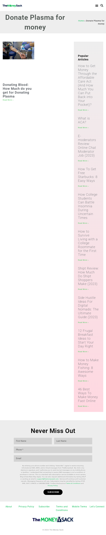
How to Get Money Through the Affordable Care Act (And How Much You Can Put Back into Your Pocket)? (87, 85)
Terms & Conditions (73, 483)
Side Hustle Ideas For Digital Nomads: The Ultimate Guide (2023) (88, 307)
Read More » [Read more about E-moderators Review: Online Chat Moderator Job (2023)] (83, 161)
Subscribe (44, 506)
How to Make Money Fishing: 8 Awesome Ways (88, 368)
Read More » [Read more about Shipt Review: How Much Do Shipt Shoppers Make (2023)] (83, 289)
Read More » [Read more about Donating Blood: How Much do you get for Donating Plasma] (8, 100)
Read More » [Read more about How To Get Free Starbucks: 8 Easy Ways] (83, 186)
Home (81, 21)
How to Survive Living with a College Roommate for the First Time (88, 243)
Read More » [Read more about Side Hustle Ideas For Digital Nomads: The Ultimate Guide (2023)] (83, 322)
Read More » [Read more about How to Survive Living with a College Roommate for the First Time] (83, 260)
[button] (96, 5)
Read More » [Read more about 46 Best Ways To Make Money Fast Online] (83, 406)
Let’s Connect (97, 506)
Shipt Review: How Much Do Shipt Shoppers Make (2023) (88, 276)
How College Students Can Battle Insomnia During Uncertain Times (87, 206)
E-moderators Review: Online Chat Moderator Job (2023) (87, 145)
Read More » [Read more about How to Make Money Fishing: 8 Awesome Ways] (83, 381)
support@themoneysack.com (48, 478)
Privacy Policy (53, 485)
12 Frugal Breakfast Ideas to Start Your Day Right (86, 338)
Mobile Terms (79, 506)
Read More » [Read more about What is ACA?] (83, 128)
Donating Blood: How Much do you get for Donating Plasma (17, 90)
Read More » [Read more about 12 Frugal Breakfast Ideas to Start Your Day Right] (83, 352)
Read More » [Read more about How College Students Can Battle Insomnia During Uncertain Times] (83, 223)
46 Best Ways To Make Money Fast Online (88, 395)
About (9, 506)
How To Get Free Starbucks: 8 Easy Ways (87, 175)
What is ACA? (84, 120)
